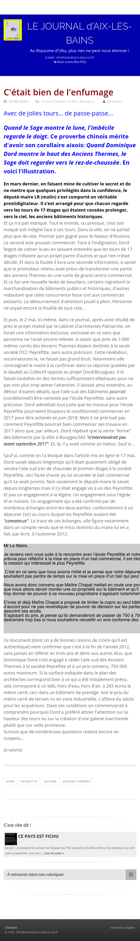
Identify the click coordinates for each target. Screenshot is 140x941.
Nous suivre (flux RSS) (70, 62)
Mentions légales (122, 928)
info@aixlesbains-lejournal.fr (75, 58)
